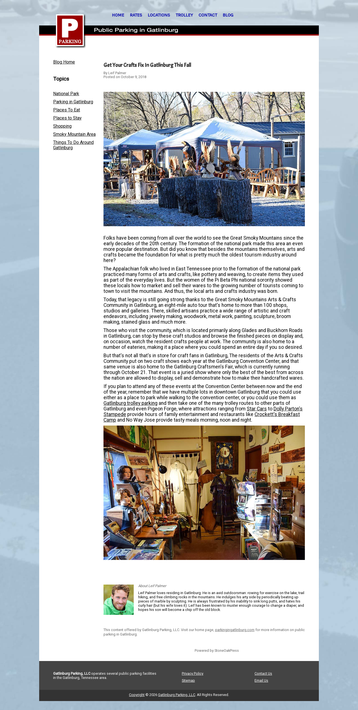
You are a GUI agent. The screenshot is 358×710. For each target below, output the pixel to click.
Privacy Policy (192, 673)
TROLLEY (184, 15)
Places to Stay (67, 118)
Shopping (62, 126)
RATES (136, 15)
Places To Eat (66, 110)
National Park (66, 93)
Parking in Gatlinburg (73, 101)
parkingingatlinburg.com (235, 630)
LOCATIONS (159, 15)
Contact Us (263, 673)
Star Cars (257, 409)
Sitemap (188, 680)
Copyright (137, 695)
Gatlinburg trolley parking (130, 403)
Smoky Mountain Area (74, 134)
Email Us (261, 680)
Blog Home (64, 62)
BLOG (228, 15)
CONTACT (208, 15)
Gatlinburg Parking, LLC (176, 695)
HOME (118, 15)
